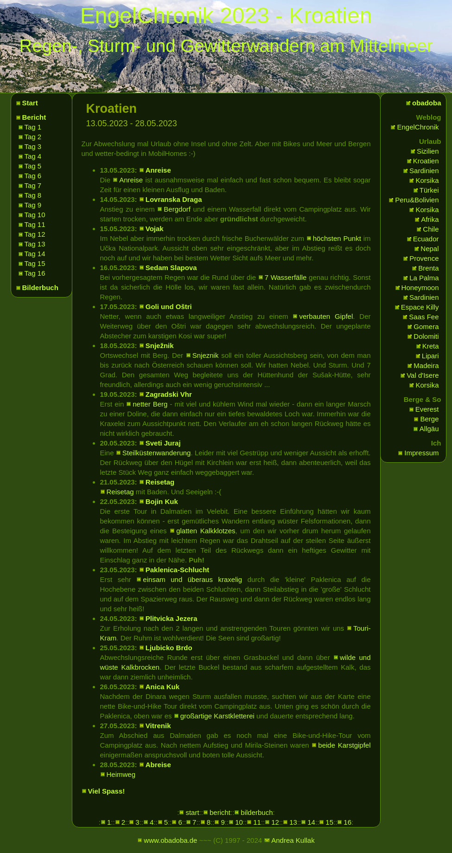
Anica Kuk (162, 687)
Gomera (426, 326)
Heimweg (121, 774)
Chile (431, 229)
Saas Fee (424, 317)
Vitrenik (158, 726)
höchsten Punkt (337, 238)
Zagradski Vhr (169, 394)
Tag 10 (35, 215)
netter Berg (150, 404)
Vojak (155, 229)
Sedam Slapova (171, 267)
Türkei (429, 190)
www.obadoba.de (170, 840)
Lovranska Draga (174, 199)
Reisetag (160, 482)
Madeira (426, 365)
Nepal (429, 248)
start (192, 812)
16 (347, 822)
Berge (429, 419)
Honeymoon (420, 287)
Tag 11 (35, 224)
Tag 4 (33, 156)
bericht (220, 812)
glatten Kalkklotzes (205, 531)
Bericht (34, 117)
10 (239, 822)
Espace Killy (420, 307)
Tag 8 (33, 195)
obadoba (426, 103)
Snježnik (160, 345)
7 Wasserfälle (286, 277)
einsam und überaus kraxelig (192, 579)
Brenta (428, 268)
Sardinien (424, 170)
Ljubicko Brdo (169, 648)
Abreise (158, 765)
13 (293, 822)
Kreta (430, 346)
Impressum (421, 453)
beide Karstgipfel (344, 745)
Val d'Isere (423, 375)
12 (275, 822)
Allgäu (429, 429)
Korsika (427, 180)
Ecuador (426, 239)
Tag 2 (33, 137)
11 (257, 822)
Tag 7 (33, 185)
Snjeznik (205, 355)
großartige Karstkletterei (217, 716)
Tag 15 (35, 263)
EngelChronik (418, 127)
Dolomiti (426, 336)
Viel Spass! (106, 791)
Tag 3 (33, 146)
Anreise (158, 170)
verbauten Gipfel (326, 316)
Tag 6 (33, 176)
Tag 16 (35, 273)
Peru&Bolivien (417, 200)
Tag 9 (33, 205)
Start (30, 103)
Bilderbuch (40, 287)
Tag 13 (35, 244)
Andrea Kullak (292, 840)
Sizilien (428, 151)
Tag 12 (35, 234)
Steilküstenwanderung (156, 453)
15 (329, 822)
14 (311, 822)
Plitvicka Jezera (171, 618)
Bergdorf (177, 209)
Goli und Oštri (169, 306)
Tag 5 (33, 166)
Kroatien (426, 161)
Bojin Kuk (162, 501)
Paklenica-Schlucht (178, 570)
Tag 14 (35, 254)
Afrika (430, 219)
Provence (424, 258)
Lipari (430, 356)
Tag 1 (33, 127)
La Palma (424, 278)
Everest (427, 409)
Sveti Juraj (163, 443)
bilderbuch (257, 812)
